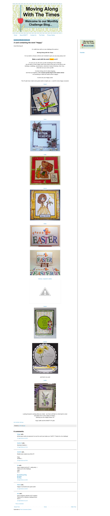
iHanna (19, 484)
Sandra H (19, 443)
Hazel (45, 84)
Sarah (45, 306)
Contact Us (33, 35)
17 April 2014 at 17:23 (22, 447)
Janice (45, 188)
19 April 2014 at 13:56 (22, 480)
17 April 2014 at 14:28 (22, 438)
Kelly (45, 154)
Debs (45, 223)
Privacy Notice (51, 35)
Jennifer (19, 452)
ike (18, 465)
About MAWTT (24, 35)
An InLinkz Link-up (18, 422)
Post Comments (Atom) (25, 509)
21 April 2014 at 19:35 (22, 488)
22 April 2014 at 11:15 (22, 500)
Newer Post (17, 506)
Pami (45, 119)
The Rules (42, 35)
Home (15, 35)
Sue (18, 493)
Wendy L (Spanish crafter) (45, 278)
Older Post (73, 506)
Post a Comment (20, 503)
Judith (45, 380)
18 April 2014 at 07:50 (22, 460)
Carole (45, 341)
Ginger (19, 434)
